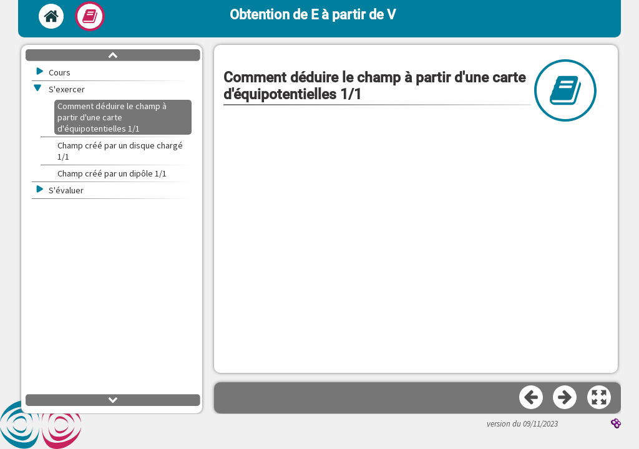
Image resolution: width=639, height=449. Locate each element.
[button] (599, 397)
